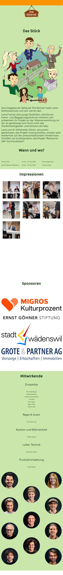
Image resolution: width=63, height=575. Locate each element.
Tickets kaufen (46, 165)
